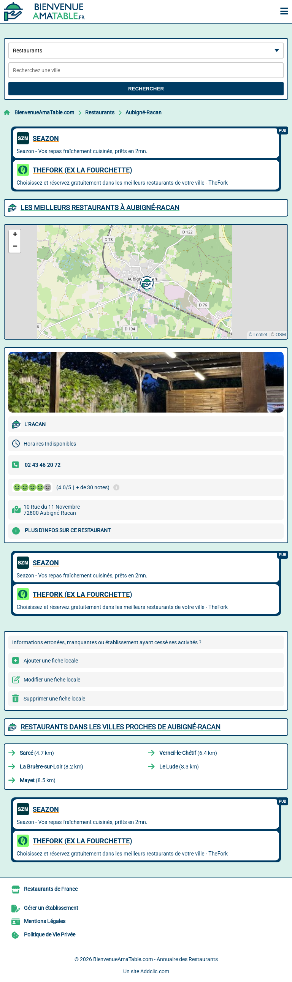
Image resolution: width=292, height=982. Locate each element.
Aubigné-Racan (143, 112)
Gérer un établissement (51, 908)
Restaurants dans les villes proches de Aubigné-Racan (121, 727)
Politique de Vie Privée (49, 934)
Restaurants (99, 112)
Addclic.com (154, 971)
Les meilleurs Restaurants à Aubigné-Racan (100, 208)
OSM (281, 334)
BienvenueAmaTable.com (44, 112)
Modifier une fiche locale (52, 680)
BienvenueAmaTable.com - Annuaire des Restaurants (155, 959)
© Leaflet (258, 334)
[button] (146, 282)
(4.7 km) (37, 753)
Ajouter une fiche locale (51, 661)
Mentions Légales (44, 921)
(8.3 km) (179, 767)
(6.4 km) (188, 753)
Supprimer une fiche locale (54, 699)
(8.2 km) (51, 767)
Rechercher (146, 89)
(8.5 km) (38, 780)
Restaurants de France (51, 889)
